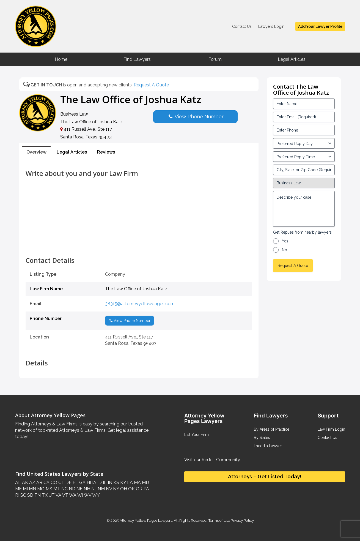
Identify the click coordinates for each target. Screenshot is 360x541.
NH (86, 488)
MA (137, 482)
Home (61, 59)
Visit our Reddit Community (212, 459)
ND (71, 488)
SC (22, 495)
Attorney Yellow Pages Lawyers (146, 520)
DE (68, 482)
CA (46, 482)
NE (79, 488)
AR (38, 482)
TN (37, 495)
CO (53, 482)
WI (79, 495)
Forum (215, 59)
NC (64, 488)
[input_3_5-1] (304, 143)
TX (44, 495)
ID (99, 482)
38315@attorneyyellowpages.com (140, 303)
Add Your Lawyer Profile (320, 26)
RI (17, 495)
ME (18, 488)
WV (87, 495)
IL (104, 482)
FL (75, 482)
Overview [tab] (36, 152)
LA (129, 482)
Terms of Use (219, 520)
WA (72, 495)
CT (60, 482)
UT (51, 495)
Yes (285, 241)
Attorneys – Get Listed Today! (264, 476)
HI (88, 482)
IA (93, 482)
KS (115, 482)
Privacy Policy (242, 520)
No (284, 250)
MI (25, 488)
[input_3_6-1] (304, 156)
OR (138, 488)
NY (115, 488)
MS (48, 488)
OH (123, 488)
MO (40, 488)
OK (131, 488)
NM (101, 488)
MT (56, 488)
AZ (31, 482)
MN (32, 488)
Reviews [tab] (106, 152)
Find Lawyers (137, 59)
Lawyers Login (271, 26)
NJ (93, 488)
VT (64, 495)
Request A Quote (151, 85)
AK (24, 482)
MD (145, 482)
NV (108, 488)
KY (122, 482)
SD (29, 495)
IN (109, 482)
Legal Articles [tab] (72, 152)
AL (18, 482)
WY (95, 495)
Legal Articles (292, 59)
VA (58, 495)
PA (145, 488)
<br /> (139, 244)
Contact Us (242, 26)
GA (82, 482)
